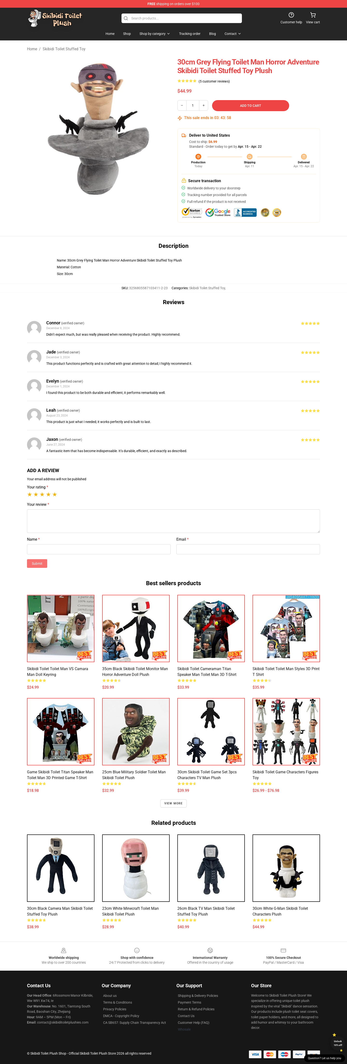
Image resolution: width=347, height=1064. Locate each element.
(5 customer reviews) (214, 81)
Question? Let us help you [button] (324, 1058)
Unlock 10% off (338, 1043)
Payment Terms (189, 1002)
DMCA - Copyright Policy (121, 1016)
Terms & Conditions (117, 1002)
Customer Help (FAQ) (193, 1023)
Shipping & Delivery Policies (198, 996)
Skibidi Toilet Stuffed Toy (64, 49)
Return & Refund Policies (196, 1009)
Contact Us (186, 1016)
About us (110, 996)
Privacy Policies (114, 1009)
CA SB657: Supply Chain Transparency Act (134, 1023)
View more (173, 803)
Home (32, 49)
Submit (37, 563)
